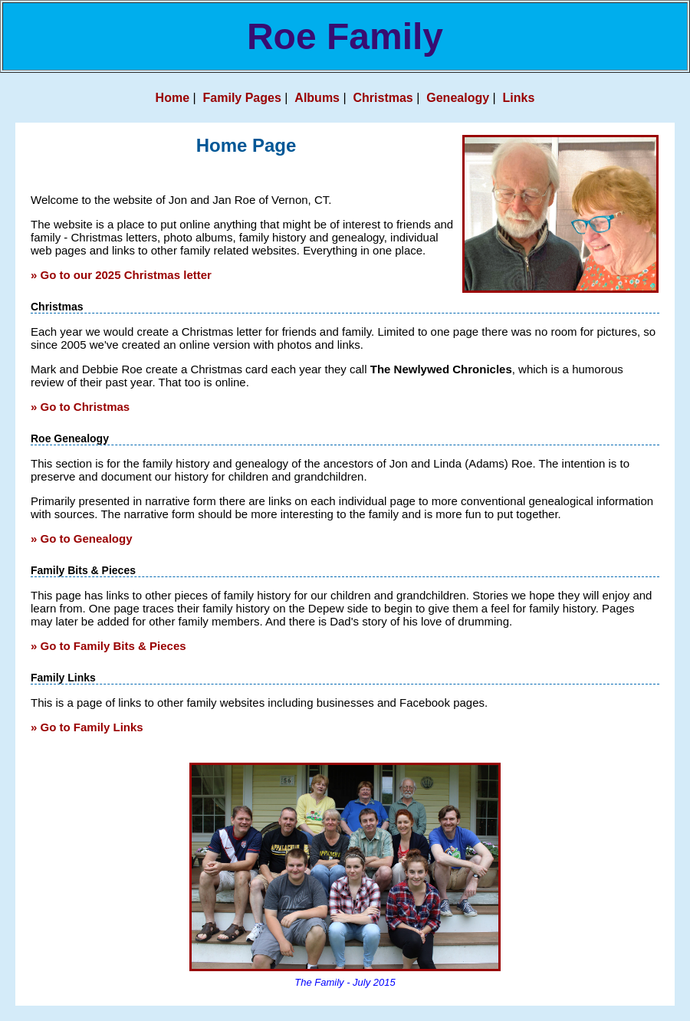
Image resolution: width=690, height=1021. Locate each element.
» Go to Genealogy (82, 538)
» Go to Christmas (80, 406)
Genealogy (457, 97)
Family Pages (242, 97)
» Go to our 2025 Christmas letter (121, 274)
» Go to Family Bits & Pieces (108, 645)
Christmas (383, 97)
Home (172, 97)
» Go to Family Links (87, 727)
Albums (317, 97)
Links (519, 97)
